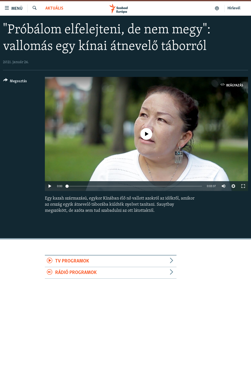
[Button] (15, 82)
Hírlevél (233, 8)
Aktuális (54, 8)
